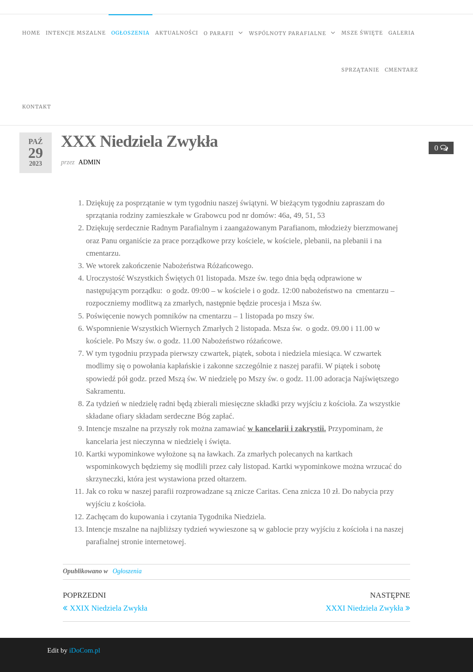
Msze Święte (362, 33)
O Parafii (219, 33)
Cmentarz (401, 69)
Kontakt (36, 106)
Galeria (401, 33)
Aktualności (176, 33)
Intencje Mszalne (76, 33)
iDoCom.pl (84, 650)
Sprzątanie (360, 69)
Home (31, 33)
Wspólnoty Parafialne (287, 33)
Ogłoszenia (130, 33)
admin (89, 162)
